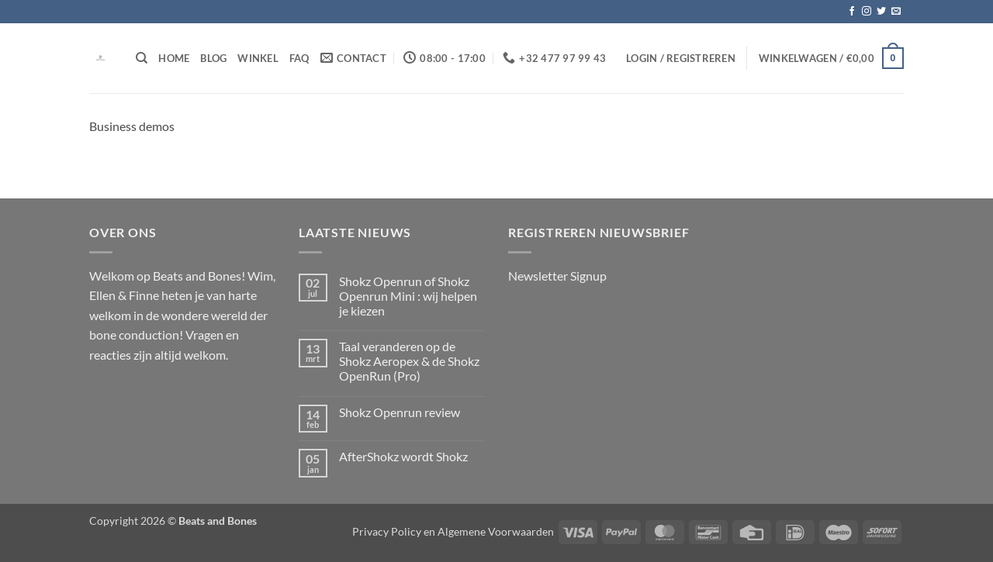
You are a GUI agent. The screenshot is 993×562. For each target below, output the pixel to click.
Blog (213, 58)
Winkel (258, 58)
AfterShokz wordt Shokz (403, 456)
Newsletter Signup (557, 275)
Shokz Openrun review (399, 412)
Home (173, 58)
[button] (680, 58)
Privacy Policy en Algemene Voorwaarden (453, 531)
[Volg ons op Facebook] (851, 11)
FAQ (299, 58)
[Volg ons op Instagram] (866, 11)
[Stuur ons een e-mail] (896, 11)
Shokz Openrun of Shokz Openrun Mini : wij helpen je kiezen (408, 296)
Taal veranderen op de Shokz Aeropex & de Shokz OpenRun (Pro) (409, 361)
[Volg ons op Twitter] (881, 11)
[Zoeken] (141, 58)
